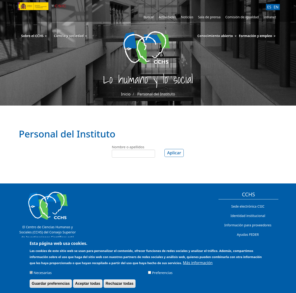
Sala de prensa (209, 17)
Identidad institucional (247, 215)
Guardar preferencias (51, 286)
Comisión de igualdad (242, 17)
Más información (198, 265)
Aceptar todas (87, 286)
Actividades (167, 17)
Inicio (126, 94)
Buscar (149, 17)
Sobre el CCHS (34, 36)
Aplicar (174, 153)
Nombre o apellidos (128, 147)
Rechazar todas (119, 286)
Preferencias (162, 275)
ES (269, 7)
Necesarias (43, 275)
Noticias (187, 17)
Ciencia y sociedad (70, 36)
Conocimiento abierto (215, 36)
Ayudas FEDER (248, 234)
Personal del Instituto (156, 94)
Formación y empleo (255, 36)
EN (276, 7)
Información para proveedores (247, 225)
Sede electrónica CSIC (247, 206)
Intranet (270, 17)
